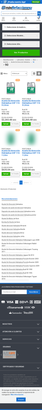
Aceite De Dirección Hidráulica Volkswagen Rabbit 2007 (19, 245)
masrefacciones (8, 60)
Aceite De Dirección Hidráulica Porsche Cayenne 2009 (20, 266)
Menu (3, 19)
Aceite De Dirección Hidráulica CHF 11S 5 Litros (11, 103)
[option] (9, 354)
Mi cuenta (26, 19)
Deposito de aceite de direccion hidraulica (16, 208)
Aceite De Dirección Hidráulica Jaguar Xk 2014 (18, 255)
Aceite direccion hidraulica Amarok (14, 226)
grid (39, 73)
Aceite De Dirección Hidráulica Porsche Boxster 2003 (20, 259)
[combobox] (21, 27)
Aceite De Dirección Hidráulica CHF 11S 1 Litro (11, 153)
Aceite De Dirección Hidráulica (20, 62)
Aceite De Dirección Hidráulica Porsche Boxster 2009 (20, 262)
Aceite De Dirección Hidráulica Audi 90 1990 (17, 269)
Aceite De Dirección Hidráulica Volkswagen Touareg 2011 (20, 250)
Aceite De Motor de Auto (10, 218)
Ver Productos (21, 53)
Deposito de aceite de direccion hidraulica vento (18, 211)
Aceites (5, 62)
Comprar (6, 124)
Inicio (14, 19)
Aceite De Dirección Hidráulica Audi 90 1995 (17, 273)
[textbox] (21, 13)
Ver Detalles (15, 124)
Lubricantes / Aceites (23, 60)
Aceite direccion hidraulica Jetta (13, 236)
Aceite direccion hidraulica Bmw (13, 233)
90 (33, 62)
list (34, 73)
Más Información (17, 395)
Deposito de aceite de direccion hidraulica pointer (19, 215)
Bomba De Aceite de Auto (11, 222)
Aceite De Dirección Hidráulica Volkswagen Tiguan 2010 (19, 278)
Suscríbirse (33, 292)
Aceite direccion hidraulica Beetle (13, 229)
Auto (34, 60)
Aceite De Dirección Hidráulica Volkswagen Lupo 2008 (20, 240)
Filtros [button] (5, 73)
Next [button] (17, 354)
